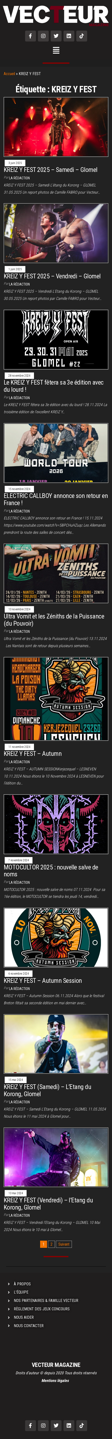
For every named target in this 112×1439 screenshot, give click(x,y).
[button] (56, 50)
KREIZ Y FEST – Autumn (33, 753)
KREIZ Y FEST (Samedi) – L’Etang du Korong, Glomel (47, 1090)
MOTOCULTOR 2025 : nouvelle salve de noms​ (51, 870)
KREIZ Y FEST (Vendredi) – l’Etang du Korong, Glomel (48, 1203)
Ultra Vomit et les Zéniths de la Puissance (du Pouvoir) (54, 620)
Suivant (63, 1244)
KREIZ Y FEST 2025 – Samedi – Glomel (50, 169)
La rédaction (19, 178)
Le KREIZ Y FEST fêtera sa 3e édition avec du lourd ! (54, 386)
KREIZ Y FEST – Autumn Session (43, 980)
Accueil (9, 73)
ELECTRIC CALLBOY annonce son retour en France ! (56, 499)
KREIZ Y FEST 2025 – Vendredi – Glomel (52, 276)
